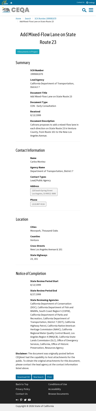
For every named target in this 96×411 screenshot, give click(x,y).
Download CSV (23, 377)
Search (28, 18)
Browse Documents (58, 393)
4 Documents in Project (27, 51)
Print (49, 377)
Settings (90, 2)
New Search (38, 377)
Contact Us (80, 2)
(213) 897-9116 (38, 204)
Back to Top (22, 384)
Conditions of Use (57, 384)
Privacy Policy (23, 389)
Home (18, 18)
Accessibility (54, 389)
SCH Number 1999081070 (45, 18)
